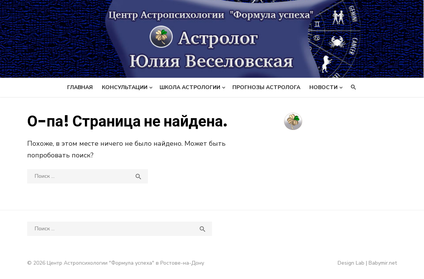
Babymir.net (383, 263)
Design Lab (351, 263)
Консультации (124, 87)
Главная (80, 87)
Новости (323, 87)
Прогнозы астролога (266, 87)
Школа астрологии (190, 87)
